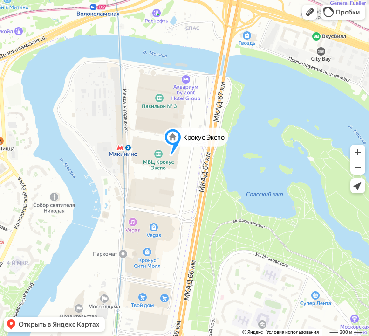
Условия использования (292, 332)
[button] (309, 12)
